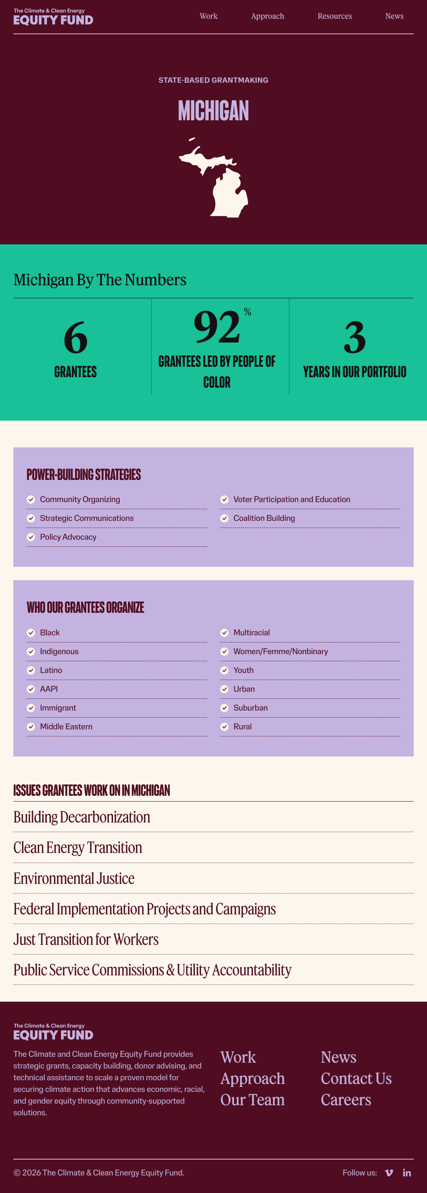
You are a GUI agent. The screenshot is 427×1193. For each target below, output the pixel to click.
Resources (335, 15)
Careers (346, 1099)
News (394, 15)
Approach (267, 15)
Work (209, 15)
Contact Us (356, 1078)
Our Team (252, 1099)
